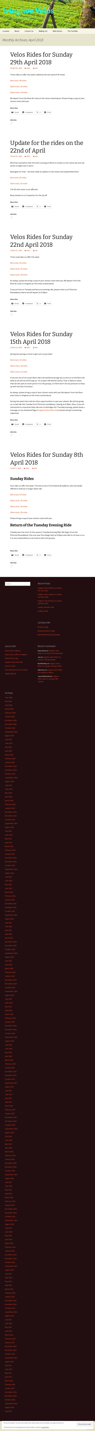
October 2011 (10, 1354)
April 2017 (8, 1102)
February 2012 (10, 1339)
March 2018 (9, 1060)
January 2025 (10, 762)
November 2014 (11, 1213)
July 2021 (8, 923)
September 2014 (11, 1220)
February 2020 (10, 972)
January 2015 (10, 1205)
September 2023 (11, 823)
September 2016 (11, 1129)
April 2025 (8, 751)
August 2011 (9, 1361)
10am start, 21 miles (18, 371)
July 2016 (8, 1136)
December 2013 (11, 1255)
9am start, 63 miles (18, 177)
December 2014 (11, 1209)
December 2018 (11, 1026)
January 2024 (10, 808)
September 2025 (11, 732)
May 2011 (8, 1373)
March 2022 (9, 892)
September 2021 (11, 915)
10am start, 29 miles (18, 506)
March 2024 (9, 800)
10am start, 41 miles (18, 183)
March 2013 (9, 1289)
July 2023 (8, 831)
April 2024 (8, 797)
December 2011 (11, 1346)
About (17, 31)
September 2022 (11, 869)
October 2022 (10, 865)
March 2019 (9, 1014)
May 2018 (8, 1052)
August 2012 (9, 1316)
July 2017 (8, 1090)
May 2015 (8, 1190)
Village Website (10, 673)
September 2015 (11, 1174)
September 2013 (11, 1266)
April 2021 (8, 934)
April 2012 (8, 1331)
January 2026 (10, 716)
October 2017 (10, 1079)
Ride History (57, 31)
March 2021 (9, 938)
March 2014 (9, 1243)
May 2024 (8, 793)
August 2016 (9, 1132)
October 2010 (10, 1400)
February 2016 (10, 1155)
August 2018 (9, 1041)
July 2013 (8, 1274)
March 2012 (9, 1335)
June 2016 (8, 1140)
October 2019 (10, 987)
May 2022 (8, 884)
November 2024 (11, 770)
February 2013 (10, 1293)
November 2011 (11, 1350)
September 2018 (11, 1037)
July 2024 (8, 785)
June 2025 (8, 743)
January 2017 (10, 1113)
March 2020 (9, 968)
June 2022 (8, 881)
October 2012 (10, 1308)
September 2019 (11, 991)
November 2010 (11, 1396)
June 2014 (8, 1232)
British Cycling (43, 627)
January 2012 (10, 1342)
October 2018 (10, 1033)
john (36, 68)
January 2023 (10, 854)
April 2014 (8, 1239)
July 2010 (8, 1411)
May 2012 (8, 1327)
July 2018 (8, 1045)
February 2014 (10, 1247)
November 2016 (11, 1121)
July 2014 (8, 1228)
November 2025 (11, 724)
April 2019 (8, 1010)
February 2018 (10, 1064)
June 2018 (8, 1048)
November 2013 (11, 1258)
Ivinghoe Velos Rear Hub (48, 410)
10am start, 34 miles (18, 366)
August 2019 (9, 995)
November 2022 (11, 861)
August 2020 (9, 957)
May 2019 (8, 1007)
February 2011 (10, 1384)
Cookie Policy (45, 1427)
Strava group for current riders (16, 670)
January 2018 (10, 1068)
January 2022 (10, 900)
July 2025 (8, 739)
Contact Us (29, 31)
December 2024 (11, 766)
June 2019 (8, 1003)
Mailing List (43, 31)
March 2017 (9, 1106)
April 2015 (8, 1194)
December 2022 (11, 858)
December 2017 (11, 1071)
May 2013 (8, 1281)
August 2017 (9, 1087)
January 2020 (10, 976)
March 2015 (9, 1197)
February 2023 (10, 850)
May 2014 (8, 1236)
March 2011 (9, 1381)
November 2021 (11, 907)
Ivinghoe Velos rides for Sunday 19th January (48, 679)
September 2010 (11, 1403)
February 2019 (10, 1018)
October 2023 (10, 819)
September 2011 (11, 1358)
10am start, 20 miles (18, 274)
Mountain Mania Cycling (46, 631)
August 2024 (9, 781)
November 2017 (11, 1075)
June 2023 (8, 835)
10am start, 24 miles (18, 92)
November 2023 (11, 816)
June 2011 (8, 1369)
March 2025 (9, 755)
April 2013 (8, 1285)
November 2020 (11, 945)
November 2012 (11, 1304)
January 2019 (10, 1022)
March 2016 (9, 1152)
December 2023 (11, 812)
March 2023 (9, 846)
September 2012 (11, 1312)
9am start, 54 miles (18, 494)
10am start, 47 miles (18, 500)
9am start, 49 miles (18, 80)
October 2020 (10, 949)
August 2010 (9, 1407)
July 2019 (8, 999)
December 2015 (11, 1163)
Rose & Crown (10, 666)
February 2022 (10, 896)
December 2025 (11, 720)
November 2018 (11, 1029)
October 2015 (10, 1171)
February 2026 (10, 713)
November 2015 (11, 1167)
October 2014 (10, 1216)
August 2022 (9, 873)
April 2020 (8, 965)
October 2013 (10, 1262)
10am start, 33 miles (18, 86)
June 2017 (8, 1094)
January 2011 (10, 1388)
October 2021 (10, 911)
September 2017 (11, 1083)
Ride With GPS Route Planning (48, 635)
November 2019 (11, 984)
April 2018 (8, 1056)
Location (5, 31)
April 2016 (8, 1148)
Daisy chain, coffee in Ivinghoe (16, 654)
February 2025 (10, 758)
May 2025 (8, 747)
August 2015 (9, 1178)
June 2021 (8, 926)
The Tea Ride (73, 31)
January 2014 (10, 1251)
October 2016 (10, 1125)
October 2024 (10, 774)
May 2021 (8, 930)
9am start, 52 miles (18, 360)
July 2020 (8, 961)
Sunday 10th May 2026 (46, 607)
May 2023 (8, 839)
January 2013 (10, 1297)
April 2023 (8, 842)
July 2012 (8, 1319)
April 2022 (8, 888)
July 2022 (8, 877)
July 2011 (8, 1365)
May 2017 (8, 1098)
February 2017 (10, 1110)
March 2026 (9, 709)
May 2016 (8, 1144)
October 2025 (10, 728)
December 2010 (11, 1392)
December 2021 (11, 903)
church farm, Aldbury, (13, 651)
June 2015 (8, 1186)
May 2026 (8, 701)
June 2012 (8, 1323)
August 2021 (9, 919)
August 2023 (9, 827)
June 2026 (8, 697)
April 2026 (8, 705)
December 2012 (11, 1300)
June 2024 (8, 789)
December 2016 (11, 1117)
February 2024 (10, 804)
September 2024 (11, 778)
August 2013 (9, 1270)
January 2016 (10, 1159)
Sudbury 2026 (43, 611)
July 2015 (8, 1182)
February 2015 (10, 1201)
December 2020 (11, 942)
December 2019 (11, 980)
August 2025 (9, 736)
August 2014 (9, 1224)
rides (28, 68)
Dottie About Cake (11, 658)
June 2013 (8, 1277)
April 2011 (8, 1377)
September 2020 (11, 953)
